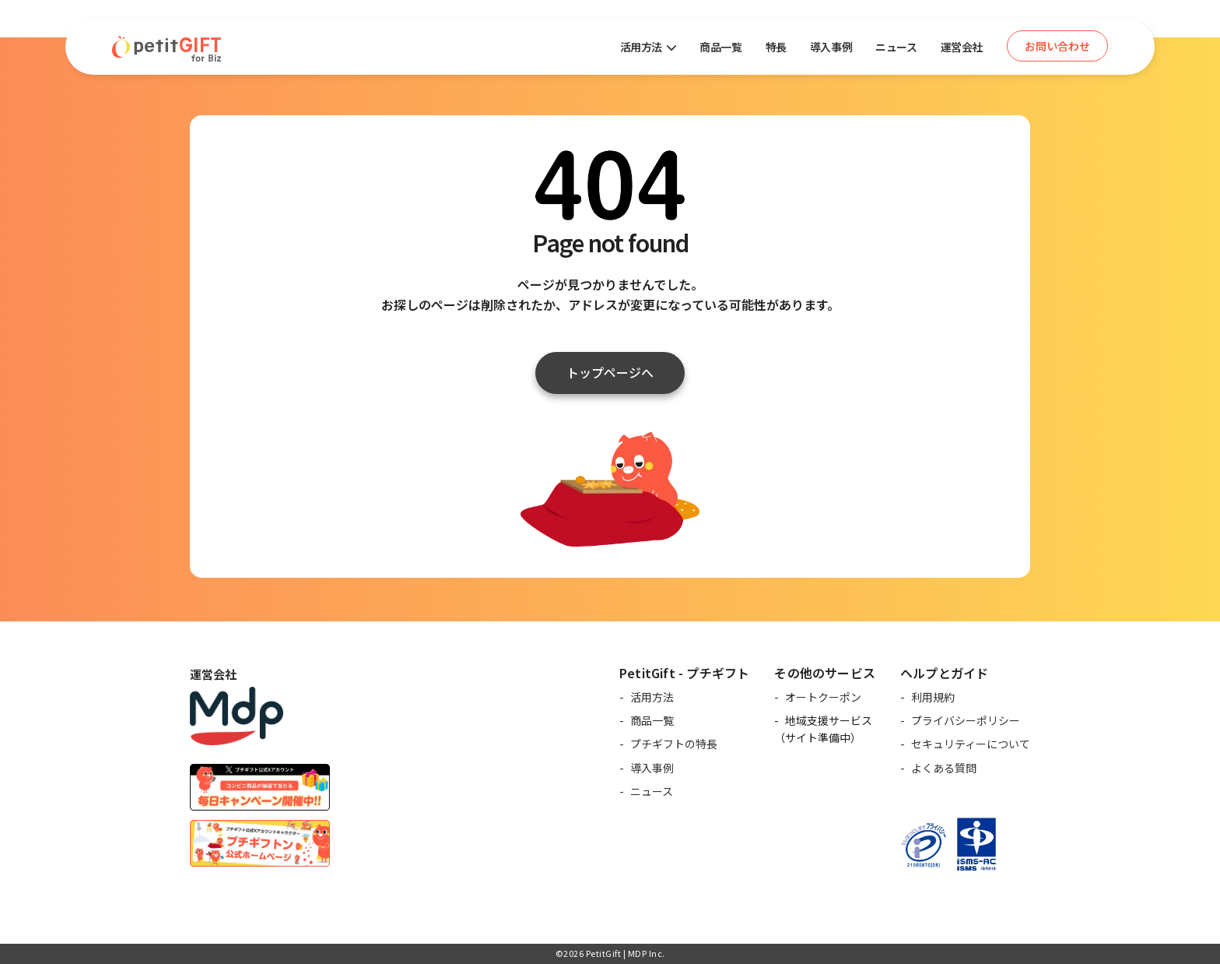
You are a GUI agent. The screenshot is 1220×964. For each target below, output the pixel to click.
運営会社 (962, 47)
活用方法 (652, 697)
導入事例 (831, 47)
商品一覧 (720, 47)
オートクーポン (823, 697)
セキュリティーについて (970, 743)
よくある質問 (943, 768)
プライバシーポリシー (965, 720)
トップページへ (610, 372)
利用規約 (933, 697)
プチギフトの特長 (673, 743)
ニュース (896, 47)
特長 (776, 47)
